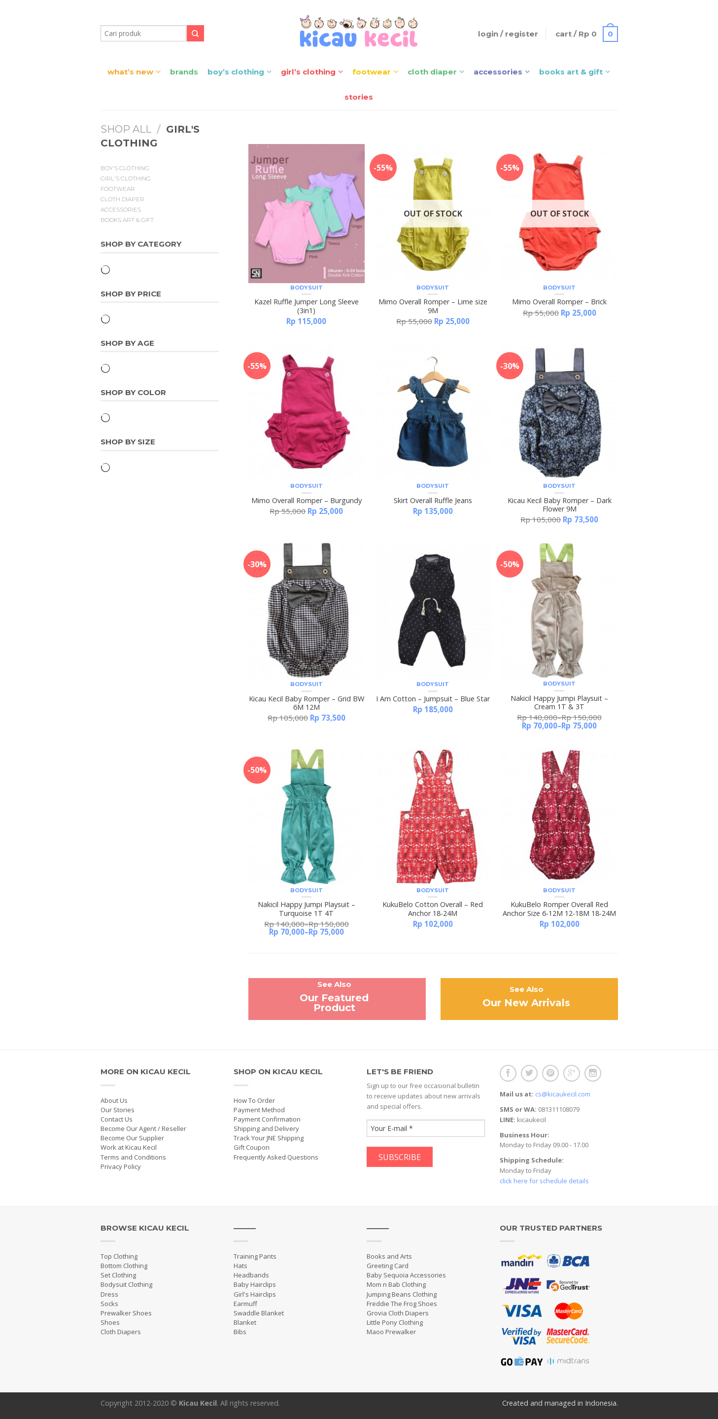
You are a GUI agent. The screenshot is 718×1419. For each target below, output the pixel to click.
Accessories (498, 71)
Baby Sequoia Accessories (406, 1275)
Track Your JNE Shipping (269, 1137)
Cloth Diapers (121, 1331)
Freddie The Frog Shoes (402, 1303)
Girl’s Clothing (308, 71)
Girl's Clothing (126, 178)
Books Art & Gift (571, 71)
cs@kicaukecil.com (562, 1094)
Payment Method (259, 1109)
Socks (109, 1303)
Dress (109, 1294)
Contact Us (117, 1119)
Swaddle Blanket (259, 1313)
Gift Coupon (252, 1147)
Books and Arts (389, 1256)
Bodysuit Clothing (126, 1284)
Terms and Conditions (133, 1157)
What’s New (130, 71)
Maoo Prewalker (391, 1331)
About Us (114, 1100)
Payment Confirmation (267, 1119)
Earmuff (245, 1303)
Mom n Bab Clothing (396, 1284)
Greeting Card (388, 1265)
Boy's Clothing (125, 168)
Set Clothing (118, 1275)
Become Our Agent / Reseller (143, 1128)
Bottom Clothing (124, 1265)
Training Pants (255, 1256)
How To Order (254, 1100)
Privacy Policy (121, 1166)
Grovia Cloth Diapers (398, 1313)
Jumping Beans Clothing (402, 1294)
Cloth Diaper (432, 71)
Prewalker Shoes (126, 1313)
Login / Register (505, 33)
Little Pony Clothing (395, 1322)
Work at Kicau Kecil (129, 1147)
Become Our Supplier (132, 1137)
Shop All (126, 129)
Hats (240, 1265)
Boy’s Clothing (235, 71)
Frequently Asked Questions (276, 1157)
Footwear (371, 71)
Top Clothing (119, 1256)
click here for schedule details (544, 1180)
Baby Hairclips (255, 1284)
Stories (358, 97)
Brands (184, 71)
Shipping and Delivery (266, 1128)
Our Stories (118, 1109)
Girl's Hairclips (255, 1294)
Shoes (110, 1322)
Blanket (245, 1322)
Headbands (251, 1275)
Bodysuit (306, 287)
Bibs (240, 1331)
